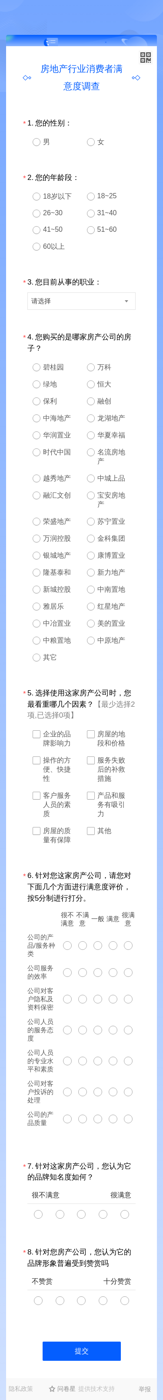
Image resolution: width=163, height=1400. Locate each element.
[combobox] (81, 301)
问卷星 (66, 1388)
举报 (145, 1389)
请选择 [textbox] (41, 301)
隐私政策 (21, 1388)
